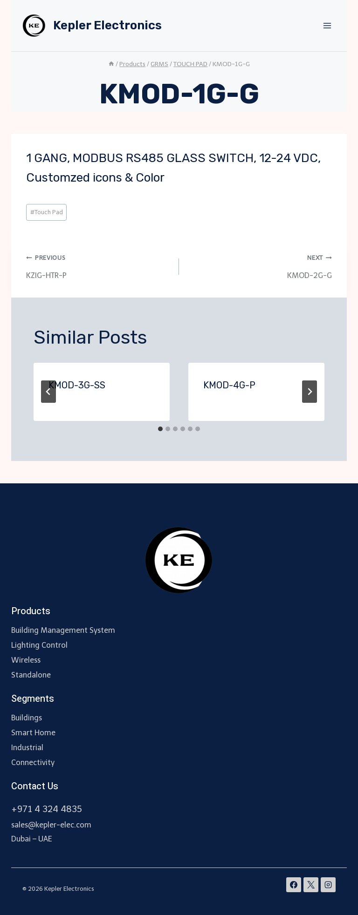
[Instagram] (328, 884)
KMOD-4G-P (229, 385)
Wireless (26, 660)
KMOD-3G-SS (76, 385)
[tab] (160, 429)
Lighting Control (39, 645)
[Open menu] (327, 25)
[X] (310, 884)
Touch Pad (46, 212)
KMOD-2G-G (259, 265)
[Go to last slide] (48, 391)
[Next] (309, 391)
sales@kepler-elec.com (51, 824)
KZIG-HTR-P (99, 265)
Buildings (26, 717)
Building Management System (63, 630)
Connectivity (33, 762)
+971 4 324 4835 (46, 809)
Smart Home (33, 732)
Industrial (27, 747)
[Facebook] (293, 884)
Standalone (31, 675)
